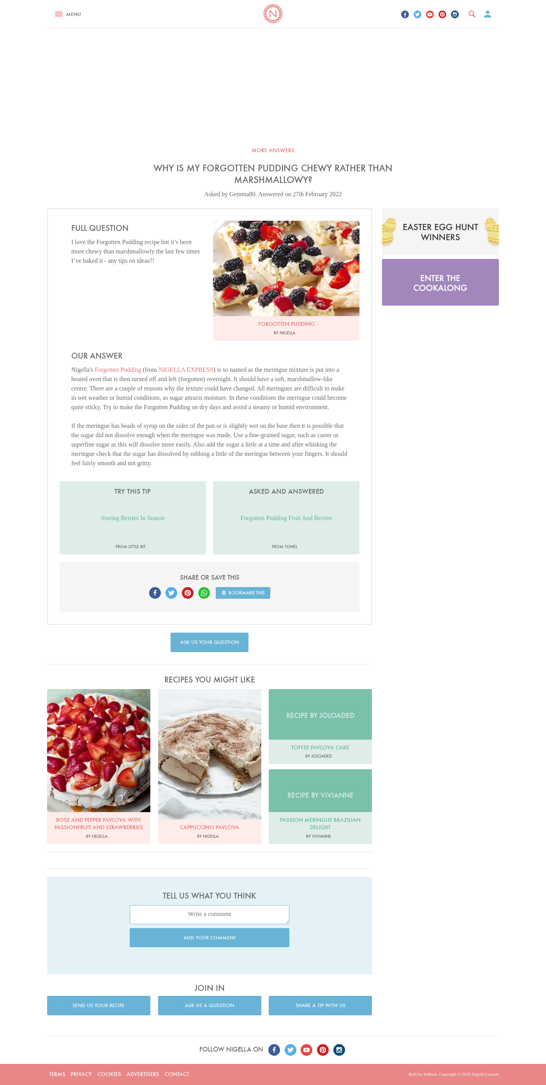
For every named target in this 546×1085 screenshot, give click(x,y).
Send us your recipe (98, 1005)
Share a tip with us (320, 1005)
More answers (273, 150)
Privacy (81, 1074)
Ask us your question (209, 642)
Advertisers (143, 1074)
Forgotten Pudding (118, 369)
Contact (177, 1074)
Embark (430, 1074)
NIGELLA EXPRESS (186, 369)
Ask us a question (209, 1005)
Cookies (109, 1074)
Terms (57, 1074)
